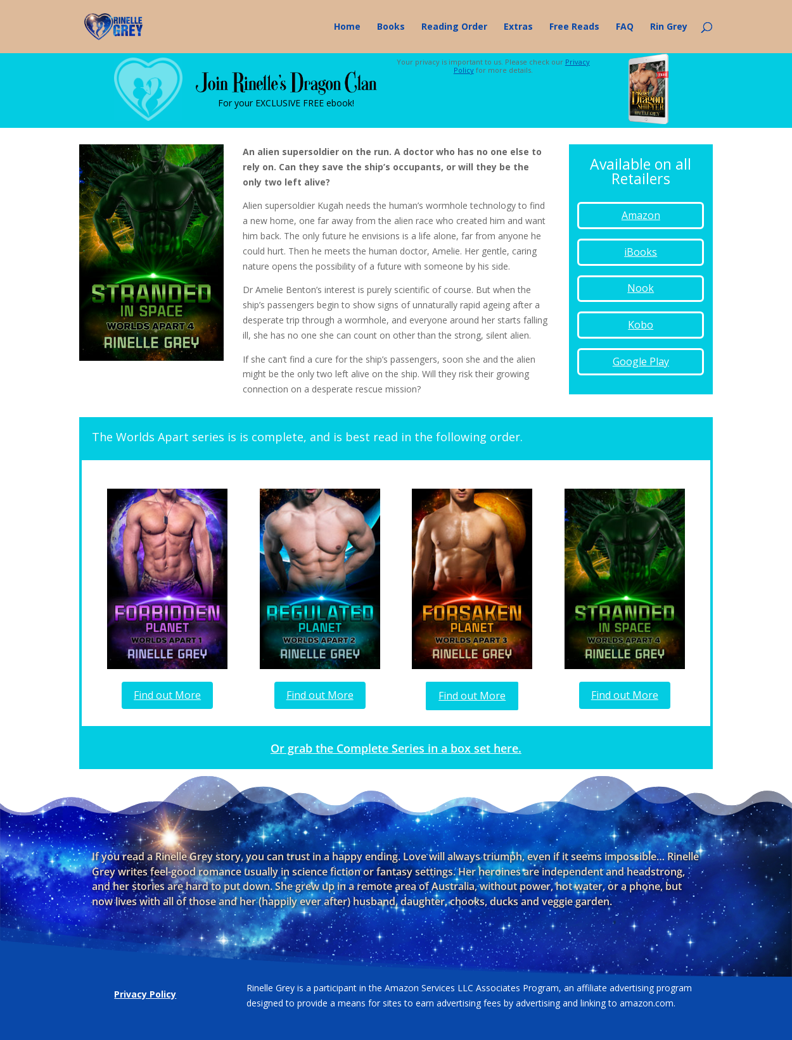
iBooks (640, 252)
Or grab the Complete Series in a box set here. (396, 748)
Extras (518, 27)
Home (347, 27)
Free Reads (574, 27)
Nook (640, 288)
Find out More (167, 695)
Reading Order (454, 27)
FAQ (625, 27)
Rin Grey (668, 27)
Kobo (640, 325)
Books (391, 27)
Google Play (641, 361)
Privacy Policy (145, 994)
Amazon (641, 215)
